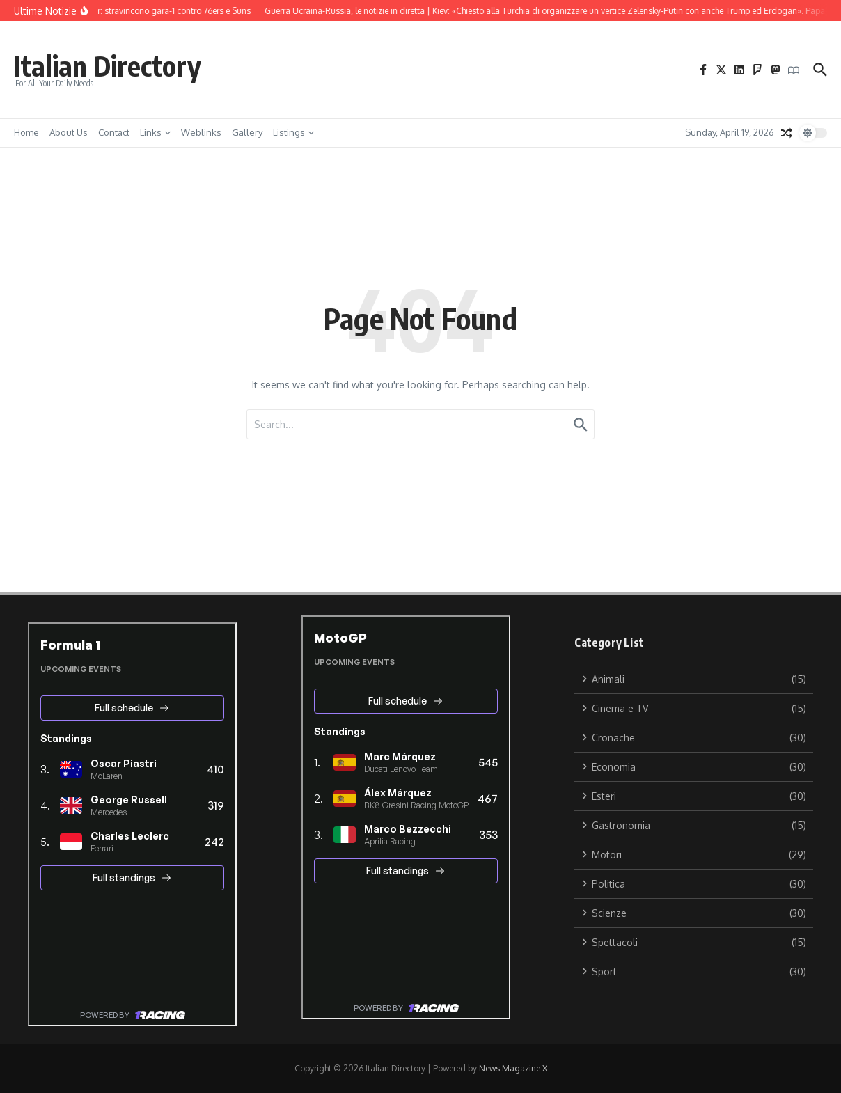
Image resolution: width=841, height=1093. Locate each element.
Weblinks (201, 132)
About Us (68, 132)
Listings (293, 132)
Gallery (247, 132)
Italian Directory (107, 65)
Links (155, 132)
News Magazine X (513, 1068)
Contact (113, 132)
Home (26, 132)
